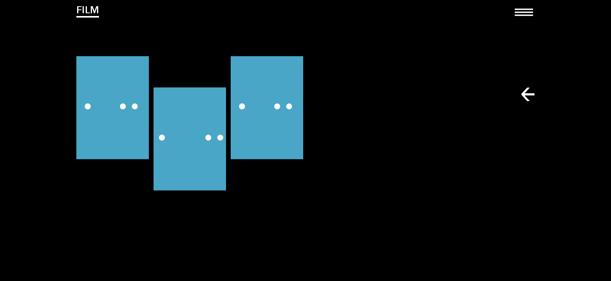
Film (87, 10)
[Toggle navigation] (524, 18)
